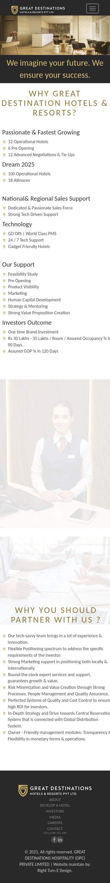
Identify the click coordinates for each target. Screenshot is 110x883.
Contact (55, 828)
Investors (55, 811)
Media (55, 817)
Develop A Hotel (55, 805)
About (55, 799)
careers (55, 822)
